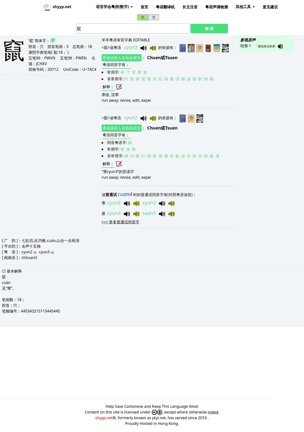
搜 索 (209, 28)
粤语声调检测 (216, 7)
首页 (144, 7)
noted (213, 412)
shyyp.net (104, 417)
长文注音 (190, 7)
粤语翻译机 (165, 7)
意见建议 (270, 7)
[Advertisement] (142, 362)
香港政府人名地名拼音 (122, 57)
